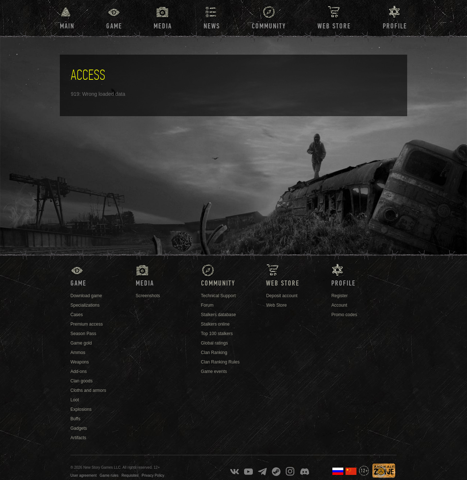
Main (67, 26)
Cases (76, 314)
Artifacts (78, 437)
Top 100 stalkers (217, 333)
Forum (207, 305)
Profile (395, 26)
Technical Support (218, 295)
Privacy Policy (153, 475)
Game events (214, 371)
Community (269, 26)
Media (163, 26)
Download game (86, 295)
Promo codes (344, 314)
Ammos (77, 352)
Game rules (109, 475)
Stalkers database (218, 314)
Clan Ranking (214, 352)
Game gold (81, 343)
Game (114, 26)
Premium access (86, 324)
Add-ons (78, 371)
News (212, 26)
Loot (74, 399)
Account (339, 305)
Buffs (75, 418)
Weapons (79, 362)
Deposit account (281, 295)
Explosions (81, 409)
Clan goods (81, 380)
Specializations (85, 305)
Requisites (130, 475)
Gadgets (78, 428)
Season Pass (83, 333)
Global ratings (214, 343)
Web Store (334, 26)
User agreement (83, 475)
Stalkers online (215, 324)
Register (339, 295)
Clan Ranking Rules (220, 362)
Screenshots (148, 295)
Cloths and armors (88, 390)
